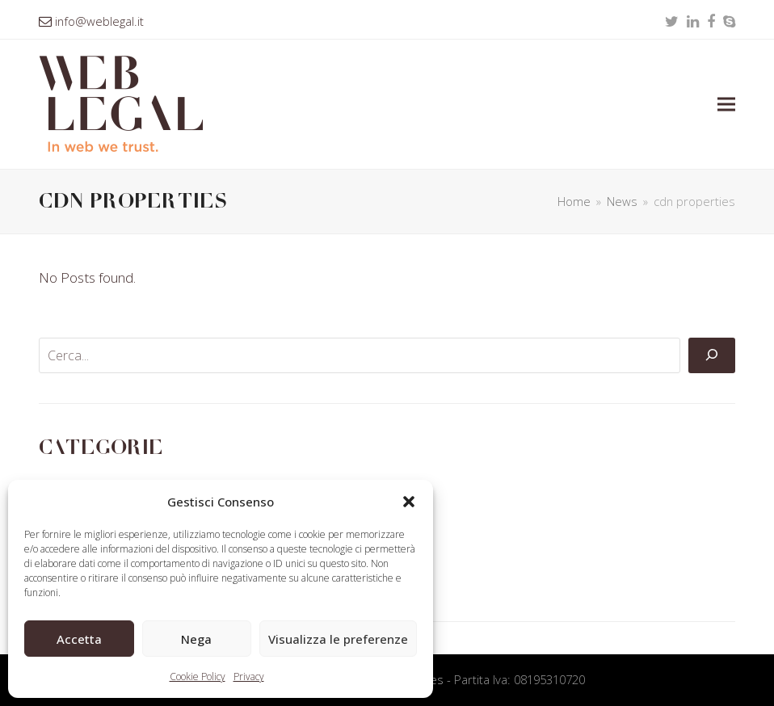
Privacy (248, 676)
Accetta (79, 639)
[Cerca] (711, 355)
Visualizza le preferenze (338, 639)
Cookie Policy (197, 676)
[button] (409, 502)
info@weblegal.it (99, 21)
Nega (196, 639)
